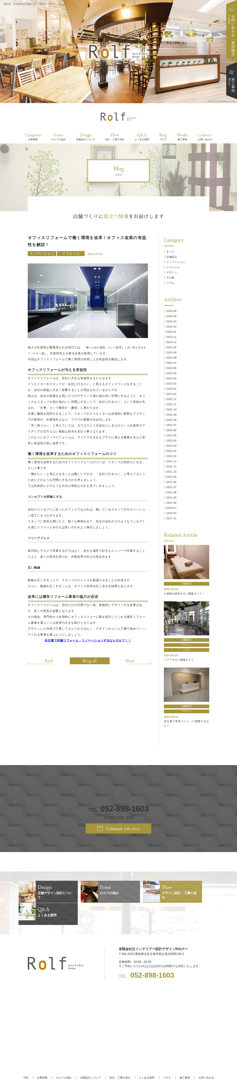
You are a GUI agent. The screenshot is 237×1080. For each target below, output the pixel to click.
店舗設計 (171, 256)
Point (58, 136)
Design (85, 136)
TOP (26, 1055)
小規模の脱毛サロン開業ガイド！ (184, 593)
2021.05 (171, 497)
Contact (205, 136)
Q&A (142, 136)
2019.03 (171, 513)
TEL (118, 809)
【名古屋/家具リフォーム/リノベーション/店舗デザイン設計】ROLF (118, 1070)
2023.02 (171, 388)
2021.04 (171, 502)
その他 (170, 277)
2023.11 (171, 342)
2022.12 (171, 399)
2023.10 (171, 347)
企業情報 (43, 1055)
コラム (170, 282)
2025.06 (171, 311)
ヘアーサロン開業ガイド (179, 659)
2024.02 (171, 326)
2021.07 (171, 487)
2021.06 (171, 492)
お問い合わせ (205, 1055)
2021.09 (171, 476)
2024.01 (171, 331)
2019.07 (171, 507)
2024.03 (171, 321)
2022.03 (171, 445)
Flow (114, 136)
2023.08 (171, 357)
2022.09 (171, 414)
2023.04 (171, 378)
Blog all (90, 661)
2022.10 (171, 409)
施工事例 (184, 1055)
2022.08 (171, 419)
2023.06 (171, 368)
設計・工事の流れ (119, 1055)
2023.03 (171, 383)
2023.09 (171, 352)
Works (182, 136)
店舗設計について (90, 1055)
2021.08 (171, 482)
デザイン (171, 272)
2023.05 (171, 373)
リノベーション (42, 253)
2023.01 (171, 393)
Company (33, 136)
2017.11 (171, 518)
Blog (163, 136)
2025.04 (171, 316)
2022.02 (171, 450)
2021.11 (171, 466)
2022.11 (171, 404)
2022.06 (171, 430)
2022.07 (171, 425)
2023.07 (171, 362)
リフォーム (71, 253)
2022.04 (171, 440)
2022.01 (171, 456)
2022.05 (171, 435)
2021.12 (171, 461)
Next (129, 661)
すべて (170, 251)
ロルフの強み (64, 1055)
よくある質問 (146, 1055)
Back (49, 661)
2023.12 (171, 336)
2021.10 (171, 471)
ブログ (166, 1055)
